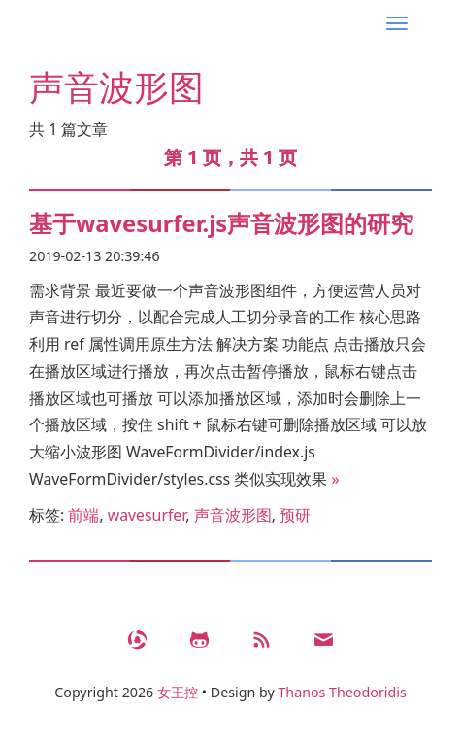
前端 (83, 514)
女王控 (177, 692)
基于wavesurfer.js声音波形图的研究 (221, 223)
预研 (295, 514)
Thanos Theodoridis (342, 692)
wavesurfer (147, 514)
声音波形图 (233, 514)
